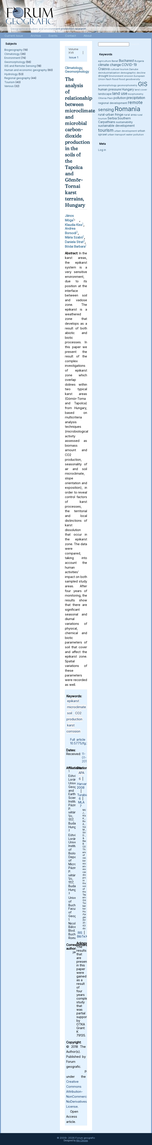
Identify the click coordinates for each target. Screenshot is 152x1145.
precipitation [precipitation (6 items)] (136, 98)
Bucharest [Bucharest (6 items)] (126, 61)
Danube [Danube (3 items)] (133, 69)
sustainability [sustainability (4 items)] (124, 122)
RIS (80, 932)
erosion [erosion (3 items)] (128, 76)
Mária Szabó (74, 237)
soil (69, 713)
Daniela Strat (74, 242)
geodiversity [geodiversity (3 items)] (133, 79)
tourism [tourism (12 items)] (106, 130)
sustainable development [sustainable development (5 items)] (116, 125)
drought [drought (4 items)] (103, 75)
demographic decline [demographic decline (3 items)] (133, 72)
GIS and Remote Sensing (20, 65)
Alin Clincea (82, 1140)
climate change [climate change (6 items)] (109, 65)
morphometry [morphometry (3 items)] (135, 94)
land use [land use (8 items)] (119, 93)
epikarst (73, 701)
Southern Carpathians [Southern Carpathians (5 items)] (114, 120)
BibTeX (82, 936)
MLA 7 (81, 804)
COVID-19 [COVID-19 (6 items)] (129, 65)
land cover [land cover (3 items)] (141, 89)
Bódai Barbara (75, 246)
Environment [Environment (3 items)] (116, 76)
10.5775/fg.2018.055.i (85, 743)
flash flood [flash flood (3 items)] (112, 79)
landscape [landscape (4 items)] (105, 93)
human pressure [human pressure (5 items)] (109, 89)
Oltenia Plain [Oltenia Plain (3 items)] (105, 98)
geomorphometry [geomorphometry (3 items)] (127, 85)
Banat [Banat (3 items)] (115, 61)
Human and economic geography (25, 70)
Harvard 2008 (82, 785)
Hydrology (11, 74)
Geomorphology (14, 62)
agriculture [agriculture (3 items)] (104, 61)
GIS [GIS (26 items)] (142, 84)
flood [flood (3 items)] (122, 79)
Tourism (9, 82)
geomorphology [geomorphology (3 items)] (107, 85)
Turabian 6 (83, 796)
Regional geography (17, 78)
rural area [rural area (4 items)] (130, 114)
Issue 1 (73, 57)
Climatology (12, 54)
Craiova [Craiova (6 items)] (104, 69)
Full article (77, 739)
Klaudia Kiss (73, 225)
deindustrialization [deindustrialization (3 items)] (109, 72)
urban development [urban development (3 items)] (125, 131)
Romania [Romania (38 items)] (127, 109)
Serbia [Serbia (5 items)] (112, 118)
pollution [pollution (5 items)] (120, 98)
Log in (102, 149)
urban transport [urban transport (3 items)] (116, 134)
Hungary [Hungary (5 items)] (128, 89)
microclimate (76, 707)
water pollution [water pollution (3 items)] (135, 134)
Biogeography (13, 49)
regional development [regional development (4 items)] (112, 103)
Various (9, 86)
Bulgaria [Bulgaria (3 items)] (139, 61)
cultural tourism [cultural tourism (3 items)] (119, 69)
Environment (12, 57)
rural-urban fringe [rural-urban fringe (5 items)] (110, 114)
